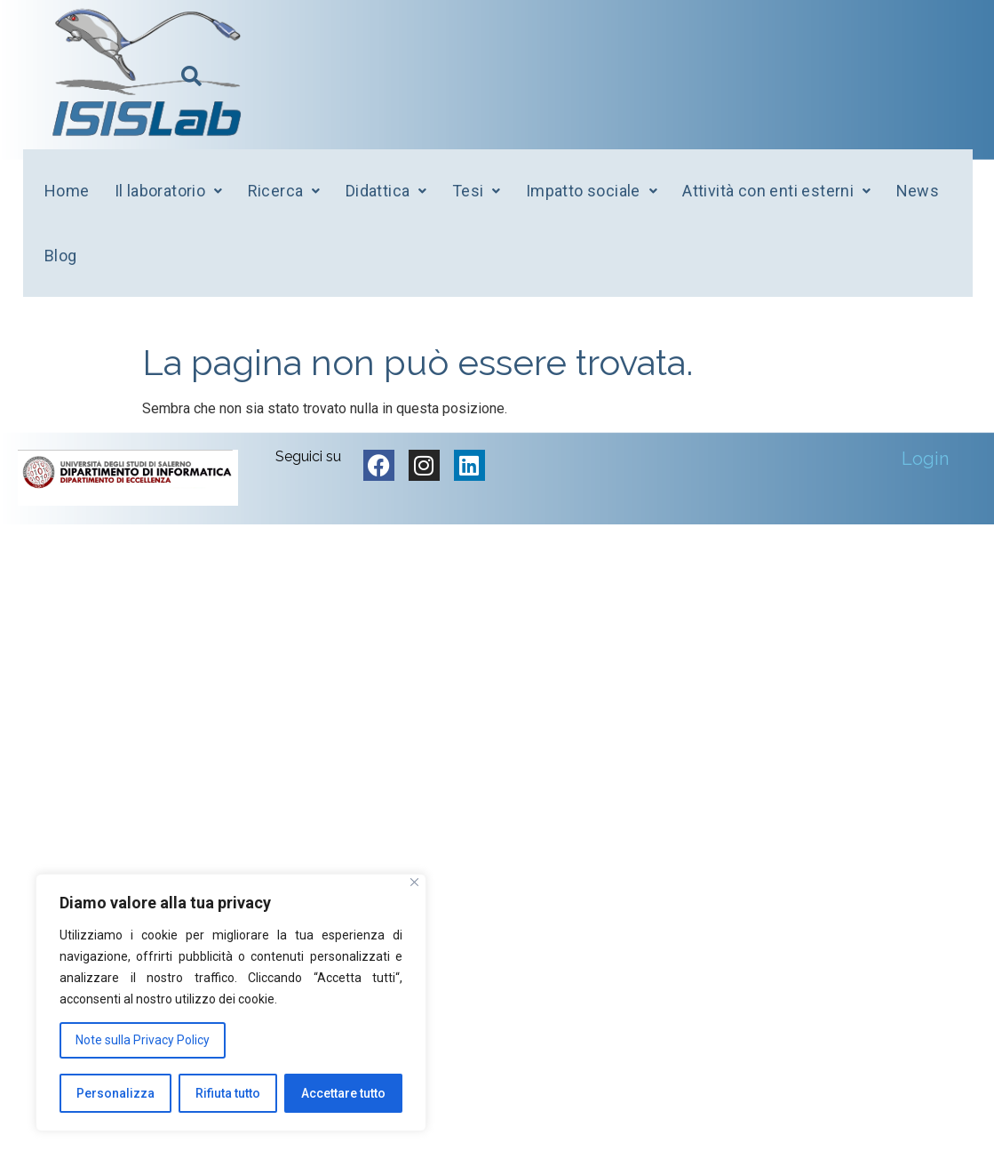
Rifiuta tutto (227, 1093)
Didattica (386, 190)
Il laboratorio (169, 190)
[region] (231, 1003)
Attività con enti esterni (776, 190)
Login (925, 458)
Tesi (476, 190)
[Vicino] (414, 883)
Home (67, 190)
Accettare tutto (343, 1093)
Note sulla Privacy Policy (143, 1041)
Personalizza (115, 1093)
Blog (60, 255)
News (918, 190)
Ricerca (284, 190)
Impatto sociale (591, 190)
